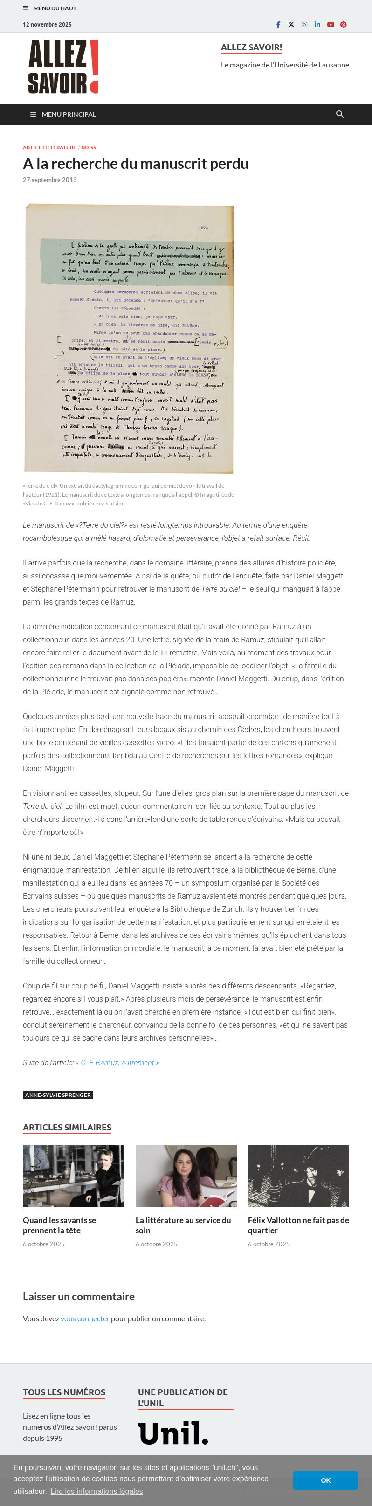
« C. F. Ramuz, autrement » (117, 1062)
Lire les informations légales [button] (96, 1491)
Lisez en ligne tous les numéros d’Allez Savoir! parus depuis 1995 (70, 1426)
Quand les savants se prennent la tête (59, 1225)
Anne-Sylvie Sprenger (58, 1094)
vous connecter (85, 1318)
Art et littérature (49, 147)
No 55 (88, 147)
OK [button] (326, 1480)
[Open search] (340, 114)
